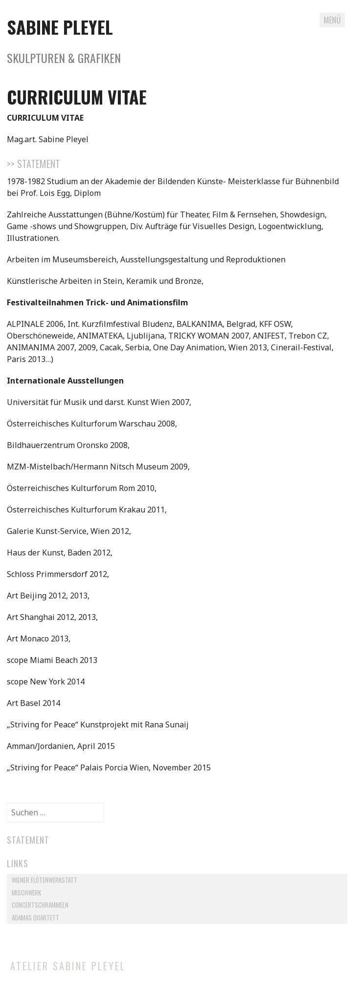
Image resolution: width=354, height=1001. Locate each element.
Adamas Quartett (35, 917)
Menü (332, 20)
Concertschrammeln (40, 905)
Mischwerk (26, 892)
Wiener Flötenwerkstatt (44, 880)
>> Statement (33, 163)
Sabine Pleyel (60, 27)
